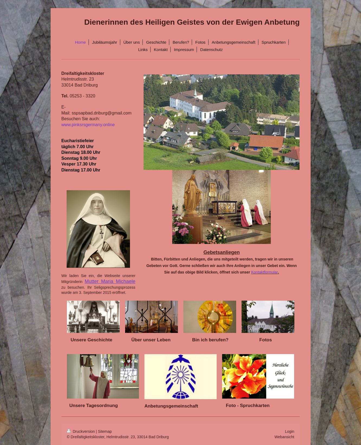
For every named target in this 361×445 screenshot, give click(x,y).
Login (289, 431)
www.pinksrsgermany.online (88, 124)
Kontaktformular (264, 272)
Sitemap (105, 431)
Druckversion (81, 431)
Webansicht (284, 437)
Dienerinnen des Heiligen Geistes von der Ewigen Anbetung (192, 22)
